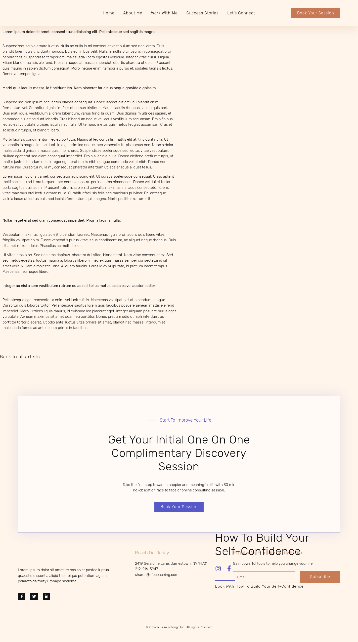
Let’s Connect (241, 13)
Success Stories (202, 13)
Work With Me (164, 13)
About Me (132, 13)
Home (109, 13)
